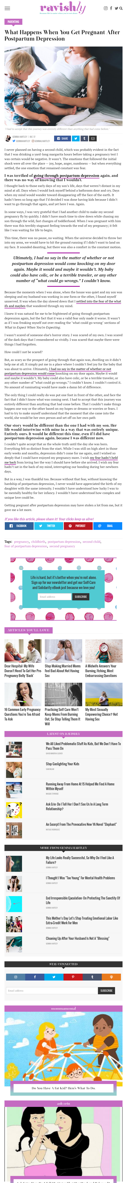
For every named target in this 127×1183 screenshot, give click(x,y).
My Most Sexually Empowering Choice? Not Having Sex (101, 714)
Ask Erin (63, 1103)
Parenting (13, 22)
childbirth (38, 541)
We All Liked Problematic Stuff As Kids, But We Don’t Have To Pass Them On (83, 746)
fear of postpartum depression (25, 546)
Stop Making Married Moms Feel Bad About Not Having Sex (63, 670)
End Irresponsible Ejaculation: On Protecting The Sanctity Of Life (83, 900)
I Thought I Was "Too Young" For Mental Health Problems (80, 877)
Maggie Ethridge (52, 793)
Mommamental (63, 1008)
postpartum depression (64, 541)
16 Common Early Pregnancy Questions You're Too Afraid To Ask (22, 714)
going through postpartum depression (66, 175)
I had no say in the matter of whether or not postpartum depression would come (57, 371)
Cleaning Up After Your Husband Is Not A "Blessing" (77, 938)
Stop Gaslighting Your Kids (62, 763)
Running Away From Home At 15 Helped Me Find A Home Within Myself (80, 786)
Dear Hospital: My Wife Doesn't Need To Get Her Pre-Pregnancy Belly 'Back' (23, 670)
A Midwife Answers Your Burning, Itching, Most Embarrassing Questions (101, 670)
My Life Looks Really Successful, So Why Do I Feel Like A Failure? (80, 860)
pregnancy (21, 541)
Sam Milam (50, 769)
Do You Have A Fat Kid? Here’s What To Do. (63, 1088)
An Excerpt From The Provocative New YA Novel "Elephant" (81, 824)
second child (91, 541)
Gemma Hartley (19, 136)
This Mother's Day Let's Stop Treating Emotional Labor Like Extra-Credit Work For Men (82, 920)
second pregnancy (62, 546)
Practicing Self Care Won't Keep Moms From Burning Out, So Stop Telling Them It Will (62, 716)
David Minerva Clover (54, 753)
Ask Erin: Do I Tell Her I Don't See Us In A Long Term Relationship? (77, 806)
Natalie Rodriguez (53, 829)
